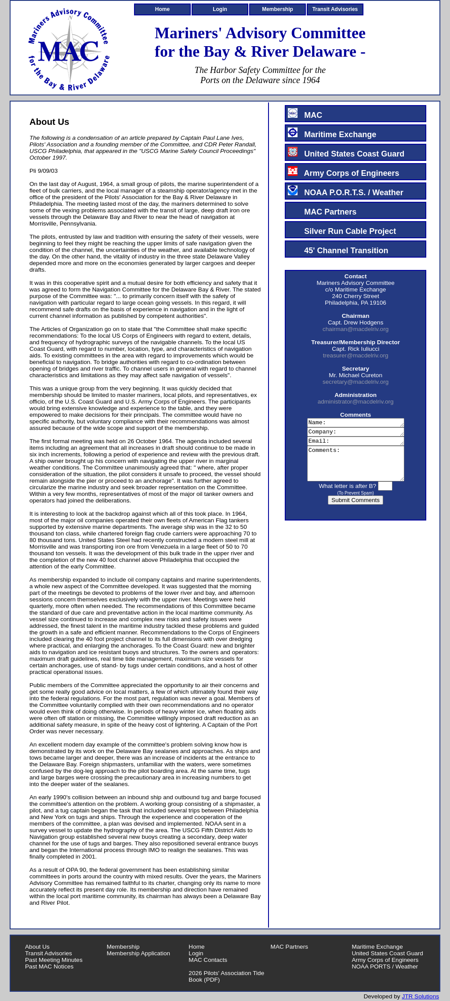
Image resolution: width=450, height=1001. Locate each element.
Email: (355, 444)
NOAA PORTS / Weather (385, 966)
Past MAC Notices (49, 966)
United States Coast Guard (346, 152)
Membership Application (138, 953)
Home (162, 9)
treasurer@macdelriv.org (355, 355)
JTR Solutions (420, 996)
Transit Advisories (335, 9)
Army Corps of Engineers (343, 172)
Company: (355, 434)
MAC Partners (322, 210)
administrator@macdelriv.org (356, 401)
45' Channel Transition (338, 249)
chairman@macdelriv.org (355, 329)
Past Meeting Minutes (54, 960)
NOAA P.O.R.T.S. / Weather (345, 191)
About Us (37, 946)
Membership (277, 9)
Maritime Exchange (332, 133)
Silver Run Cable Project (342, 230)
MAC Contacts (208, 960)
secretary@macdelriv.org (355, 382)
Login (220, 9)
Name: (355, 423)
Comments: (355, 471)
